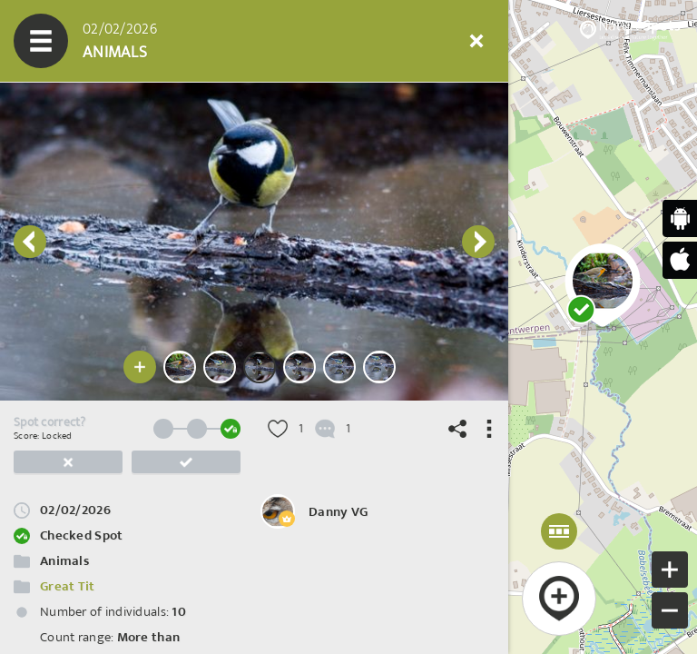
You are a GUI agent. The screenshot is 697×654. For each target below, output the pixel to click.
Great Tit (67, 586)
